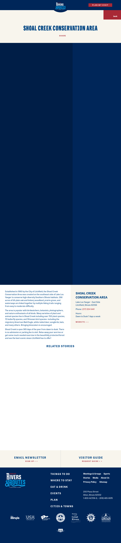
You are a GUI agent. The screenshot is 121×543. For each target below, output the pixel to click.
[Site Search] (83, 5)
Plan (54, 499)
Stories (86, 477)
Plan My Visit (100, 5)
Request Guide (90, 461)
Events (56, 493)
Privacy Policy (89, 481)
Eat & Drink (59, 486)
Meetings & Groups (92, 473)
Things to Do (60, 474)
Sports (107, 473)
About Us (105, 477)
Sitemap (103, 481)
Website (80, 322)
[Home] (60, 6)
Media (95, 477)
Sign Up (29, 461)
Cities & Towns (62, 506)
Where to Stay (61, 480)
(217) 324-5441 (88, 309)
